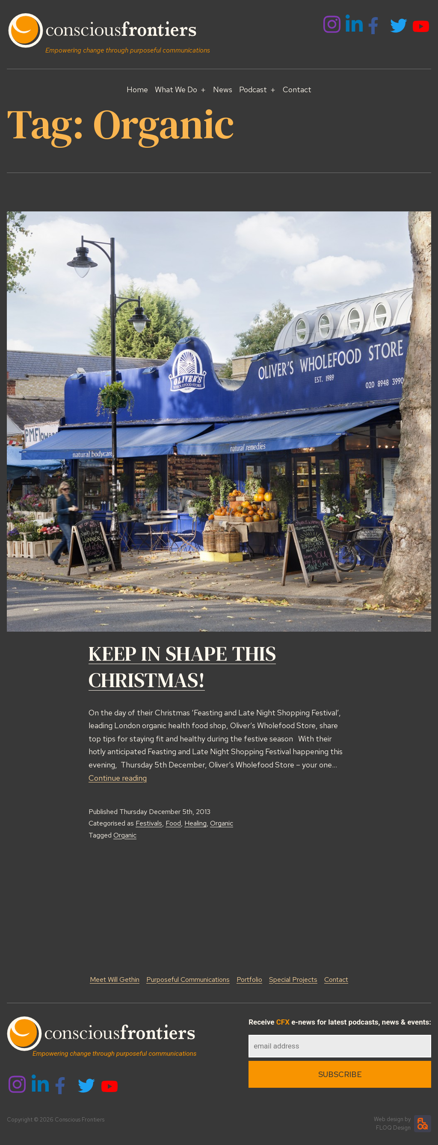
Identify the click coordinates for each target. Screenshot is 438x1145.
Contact (297, 89)
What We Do (176, 89)
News (222, 89)
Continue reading (118, 778)
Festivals (149, 823)
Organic (221, 823)
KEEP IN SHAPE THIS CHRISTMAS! (182, 666)
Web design (388, 1119)
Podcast (253, 89)
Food (173, 823)
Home (137, 89)
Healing (195, 823)
